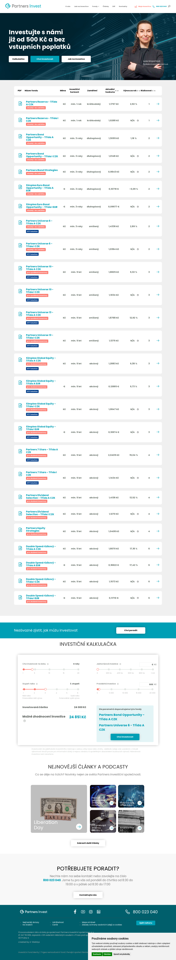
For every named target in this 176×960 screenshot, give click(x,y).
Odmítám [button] (107, 954)
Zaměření (92, 90)
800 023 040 (145, 912)
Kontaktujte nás (88, 895)
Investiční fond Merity (28, 952)
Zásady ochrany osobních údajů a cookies (102, 924)
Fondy (95, 6)
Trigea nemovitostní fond (53, 952)
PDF (20, 90)
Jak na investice (81, 6)
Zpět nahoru (145, 922)
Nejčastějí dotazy (31, 922)
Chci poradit (130, 630)
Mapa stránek (88, 922)
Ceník (55, 924)
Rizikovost (148, 90)
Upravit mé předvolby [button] (122, 954)
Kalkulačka (18, 60)
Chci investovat (45, 60)
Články (106, 6)
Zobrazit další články (88, 843)
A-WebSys (35, 942)
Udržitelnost (58, 922)
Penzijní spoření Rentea (78, 952)
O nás (67, 6)
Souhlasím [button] (97, 954)
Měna (63, 90)
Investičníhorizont (74, 90)
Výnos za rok (132, 90)
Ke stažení (28, 924)
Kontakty (123, 6)
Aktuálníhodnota (112, 90)
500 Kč (146, 684)
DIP (113, 6)
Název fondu (31, 90)
